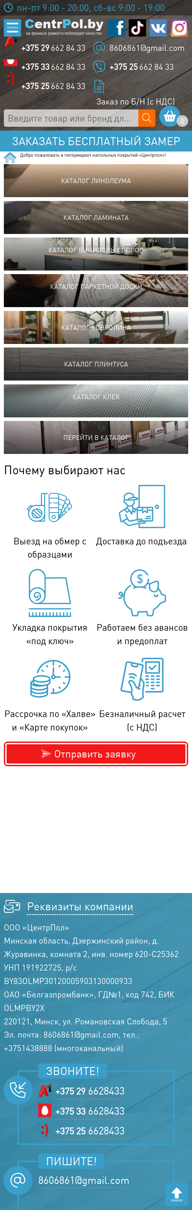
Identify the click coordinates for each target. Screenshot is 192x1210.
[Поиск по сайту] (147, 118)
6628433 (90, 1091)
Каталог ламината (96, 217)
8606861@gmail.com (147, 48)
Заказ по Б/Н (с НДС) (135, 101)
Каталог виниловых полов (96, 250)
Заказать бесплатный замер (96, 141)
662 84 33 (53, 48)
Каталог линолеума (96, 181)
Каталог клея (96, 397)
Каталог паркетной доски (96, 286)
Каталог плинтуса (96, 364)
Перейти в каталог (96, 437)
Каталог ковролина (96, 327)
